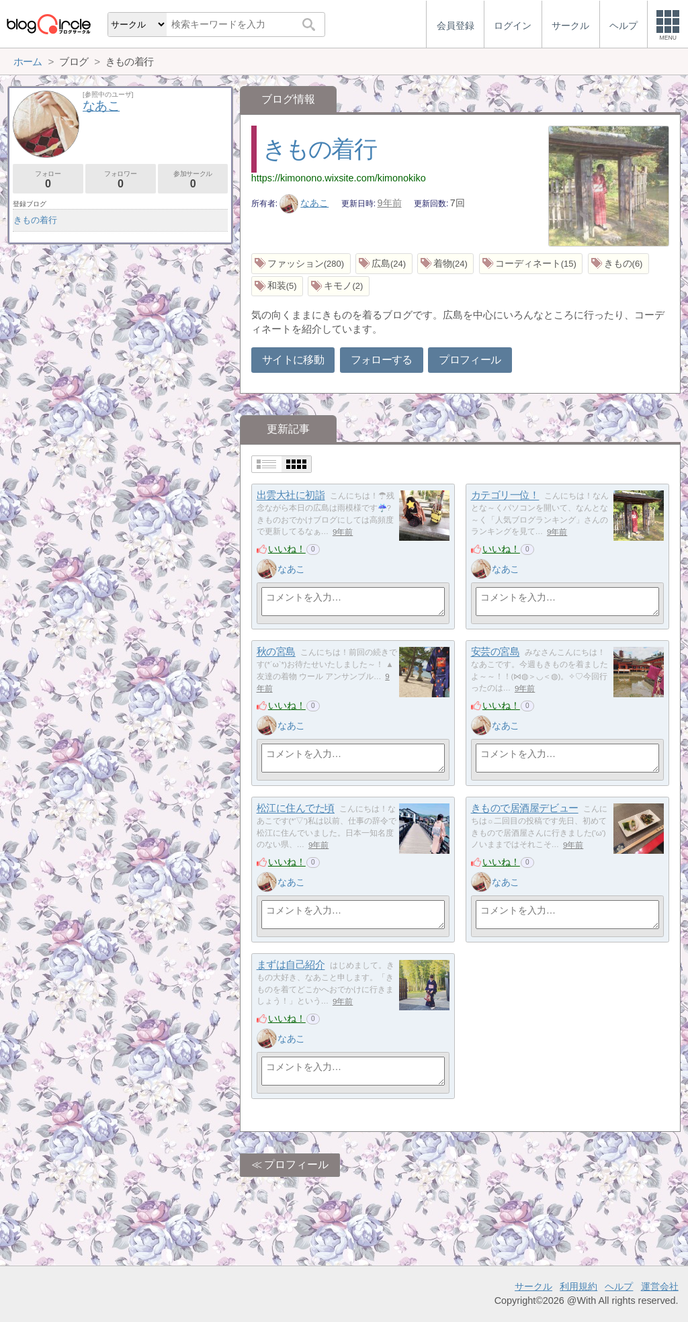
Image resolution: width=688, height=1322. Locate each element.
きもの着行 (319, 149)
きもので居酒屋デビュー (524, 808)
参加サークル (193, 179)
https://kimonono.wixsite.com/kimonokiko (338, 178)
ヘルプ (619, 1286)
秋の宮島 (276, 652)
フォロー (48, 179)
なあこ (304, 202)
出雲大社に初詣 (291, 495)
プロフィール (470, 359)
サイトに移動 (293, 359)
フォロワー (120, 179)
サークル (533, 1286)
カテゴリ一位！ (505, 495)
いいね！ (287, 548)
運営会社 (660, 1286)
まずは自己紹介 (291, 965)
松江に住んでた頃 (296, 808)
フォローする (382, 359)
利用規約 (578, 1286)
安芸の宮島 (495, 652)
